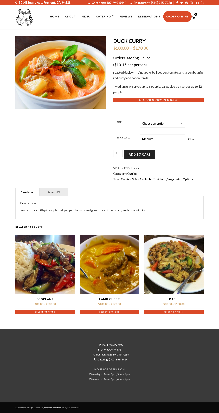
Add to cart (140, 154)
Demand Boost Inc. (53, 407)
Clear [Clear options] (191, 139)
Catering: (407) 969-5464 (107, 3)
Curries (132, 173)
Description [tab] (27, 192)
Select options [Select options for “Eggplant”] (45, 312)
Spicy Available (142, 179)
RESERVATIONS (149, 16)
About (70, 16)
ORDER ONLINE (177, 16)
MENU (85, 16)
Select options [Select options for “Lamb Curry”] (109, 312)
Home (54, 16)
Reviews (125, 16)
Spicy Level (123, 137)
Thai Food (159, 179)
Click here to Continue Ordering (158, 100)
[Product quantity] (118, 153)
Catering (103, 16)
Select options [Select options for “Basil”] (174, 312)
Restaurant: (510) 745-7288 (151, 3)
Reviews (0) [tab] (54, 192)
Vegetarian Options (180, 179)
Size (119, 122)
